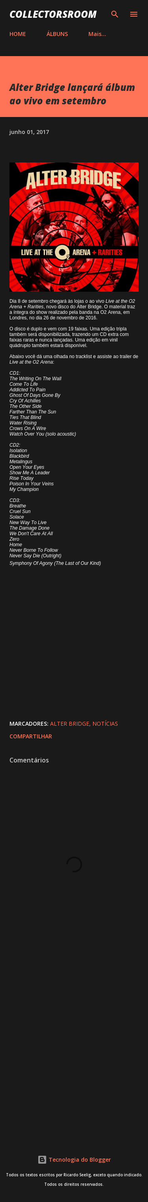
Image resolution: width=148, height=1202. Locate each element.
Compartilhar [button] (30, 736)
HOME (17, 34)
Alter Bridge (69, 723)
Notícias (105, 723)
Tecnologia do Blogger (74, 1159)
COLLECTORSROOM (53, 14)
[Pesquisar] (115, 14)
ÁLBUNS (57, 34)
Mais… (97, 34)
